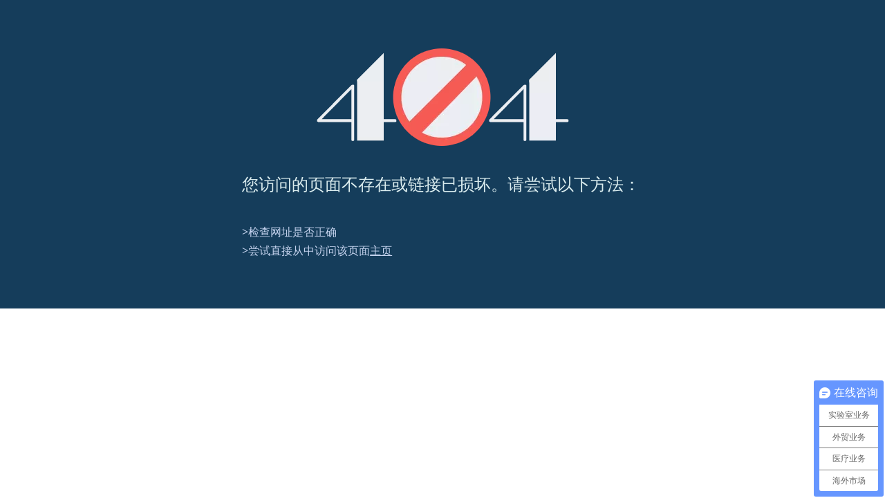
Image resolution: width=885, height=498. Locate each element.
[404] (443, 97)
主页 (381, 250)
